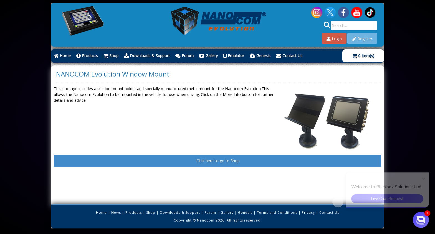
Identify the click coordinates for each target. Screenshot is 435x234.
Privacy (308, 212)
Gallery (208, 55)
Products (87, 55)
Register (362, 38)
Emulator (233, 55)
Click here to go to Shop (217, 160)
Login (334, 38)
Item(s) (363, 55)
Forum (184, 55)
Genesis (260, 55)
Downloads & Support (147, 55)
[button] (421, 220)
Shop (110, 55)
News (116, 212)
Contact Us (289, 55)
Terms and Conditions (277, 212)
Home (62, 55)
